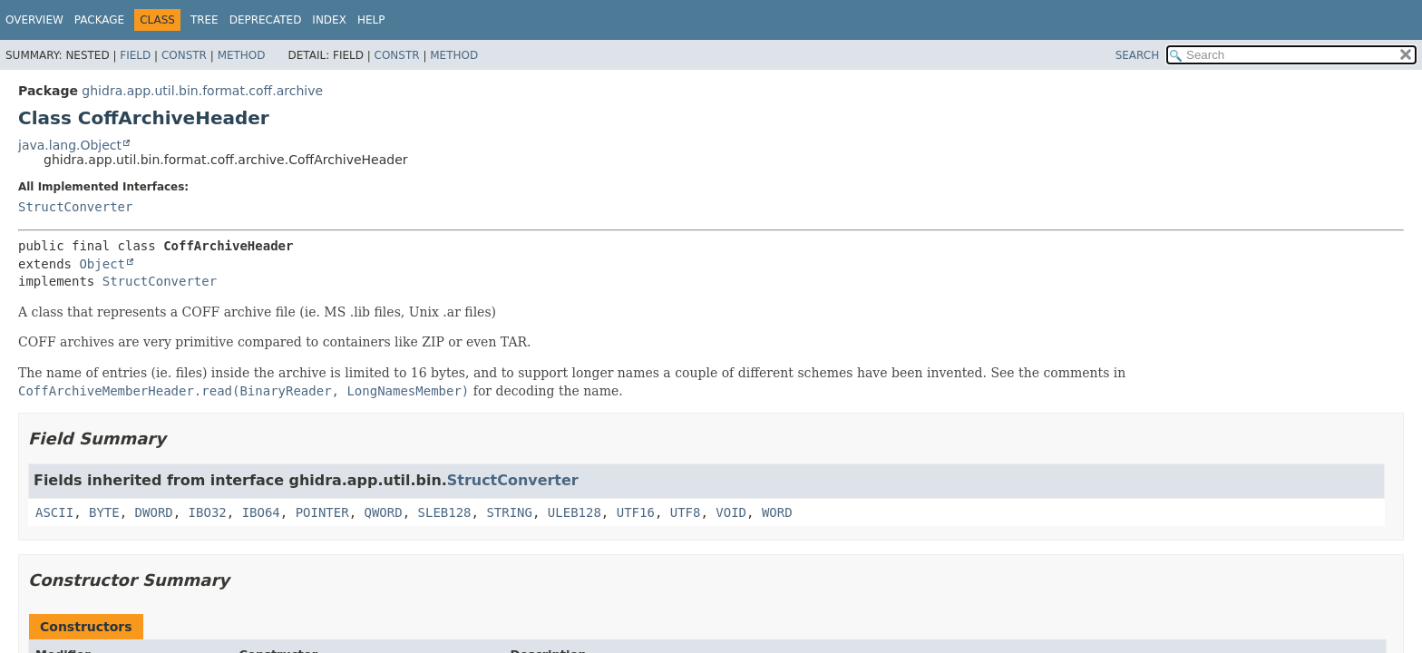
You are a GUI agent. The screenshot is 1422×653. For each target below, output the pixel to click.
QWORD (384, 512)
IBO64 (261, 512)
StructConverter (75, 207)
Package (99, 20)
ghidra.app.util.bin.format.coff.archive (202, 90)
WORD (777, 512)
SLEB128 (445, 512)
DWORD (154, 512)
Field (135, 55)
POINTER (322, 512)
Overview (34, 20)
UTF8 (685, 512)
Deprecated (265, 20)
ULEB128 (574, 512)
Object (102, 264)
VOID (731, 512)
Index (329, 20)
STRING (509, 512)
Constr (184, 55)
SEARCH (1137, 55)
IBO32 (208, 512)
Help (371, 20)
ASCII (54, 512)
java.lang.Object (70, 145)
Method (242, 55)
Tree (204, 20)
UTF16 (636, 512)
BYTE (104, 512)
